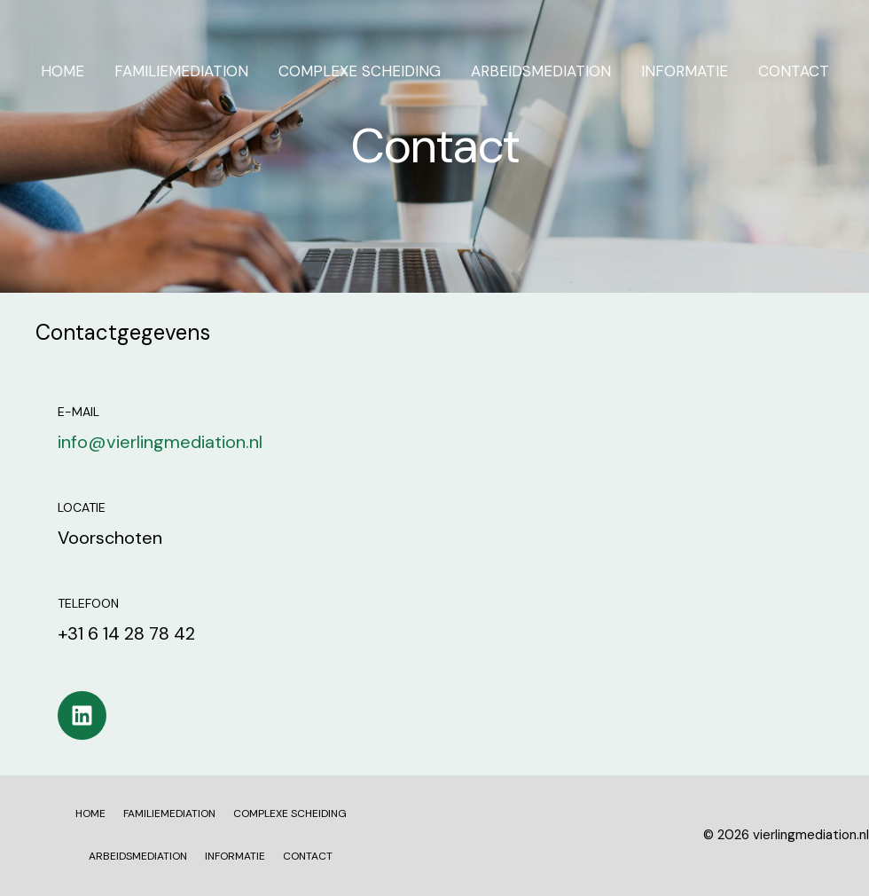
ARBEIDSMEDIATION (541, 71)
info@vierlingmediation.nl (160, 441)
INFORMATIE (684, 71)
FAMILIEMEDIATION (181, 71)
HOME (62, 71)
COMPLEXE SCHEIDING (359, 71)
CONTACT (793, 71)
